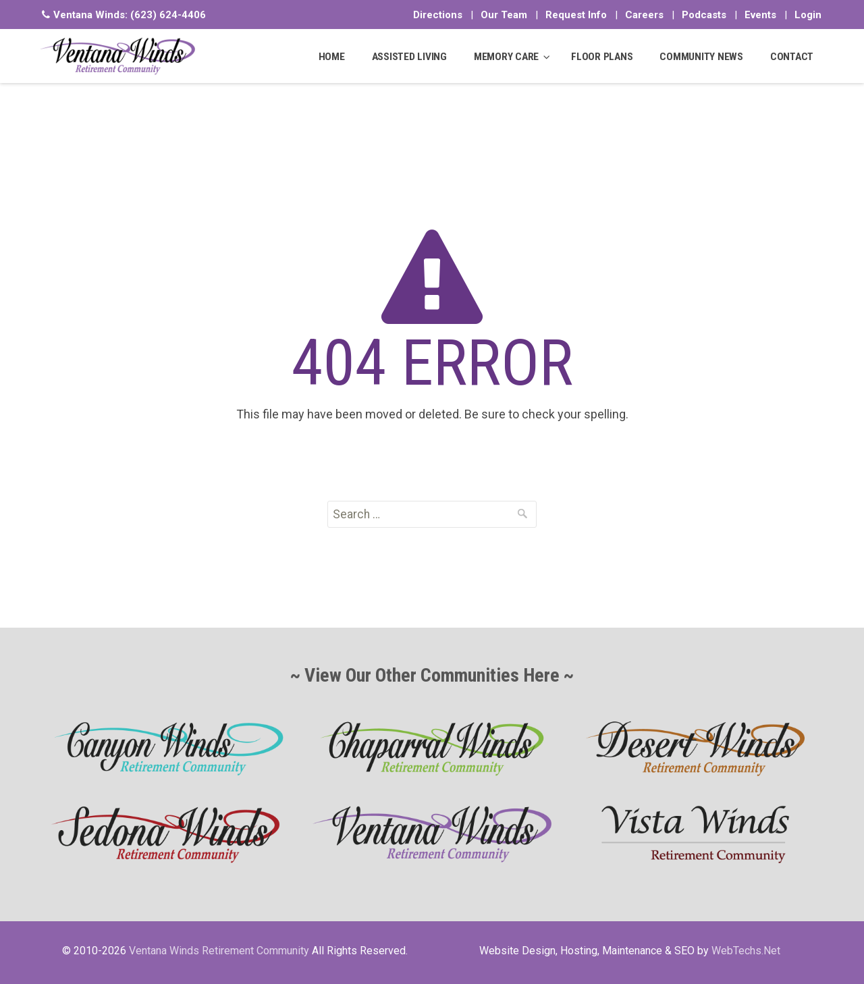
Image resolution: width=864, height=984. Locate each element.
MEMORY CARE (506, 57)
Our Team (504, 15)
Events (760, 15)
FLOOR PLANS (601, 57)
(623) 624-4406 (168, 15)
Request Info (576, 15)
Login (807, 15)
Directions (437, 15)
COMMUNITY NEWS (701, 57)
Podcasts (704, 15)
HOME (332, 57)
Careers (644, 15)
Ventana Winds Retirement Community (219, 950)
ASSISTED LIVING (409, 57)
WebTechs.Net (745, 950)
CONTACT (791, 57)
